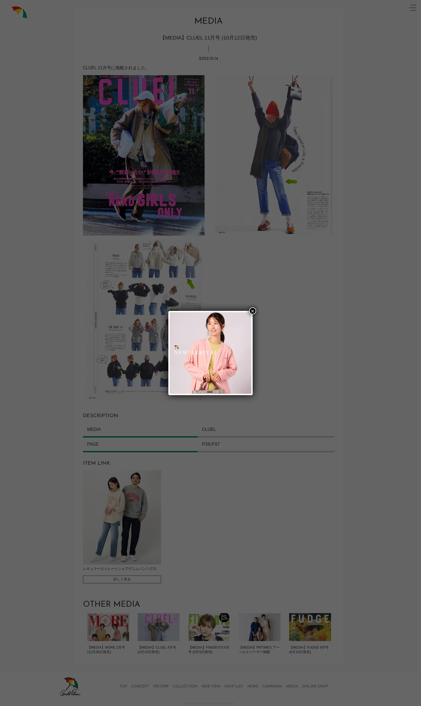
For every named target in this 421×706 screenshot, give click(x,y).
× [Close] (253, 310)
